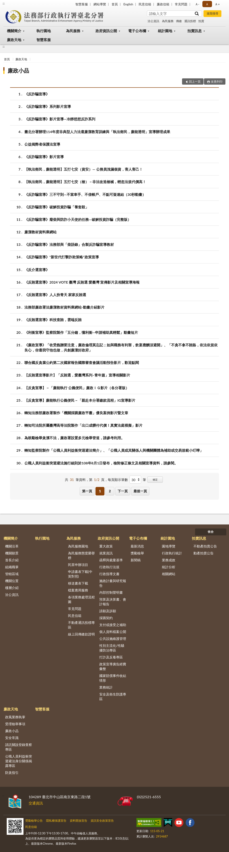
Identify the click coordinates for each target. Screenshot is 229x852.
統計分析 (168, 567)
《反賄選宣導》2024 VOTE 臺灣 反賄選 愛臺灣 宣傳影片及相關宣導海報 (82, 282)
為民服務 (168, 21)
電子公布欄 (137, 31)
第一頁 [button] (87, 491)
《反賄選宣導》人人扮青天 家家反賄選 (55, 294)
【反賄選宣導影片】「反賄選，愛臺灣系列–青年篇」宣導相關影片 (77, 375)
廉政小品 (18, 70)
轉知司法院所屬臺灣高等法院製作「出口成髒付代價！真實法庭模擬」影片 (83, 425)
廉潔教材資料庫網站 (40, 231)
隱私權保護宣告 (56, 820)
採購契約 (106, 618)
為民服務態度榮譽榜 (81, 555)
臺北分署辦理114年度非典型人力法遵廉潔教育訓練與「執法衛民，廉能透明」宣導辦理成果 (97, 131)
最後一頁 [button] (140, 491)
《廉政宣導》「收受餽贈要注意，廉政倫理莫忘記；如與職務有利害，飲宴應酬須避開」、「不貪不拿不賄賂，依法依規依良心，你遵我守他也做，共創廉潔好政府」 (121, 347)
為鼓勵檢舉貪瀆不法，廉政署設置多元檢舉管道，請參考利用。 (74, 437)
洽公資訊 (153, 21)
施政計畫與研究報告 (112, 583)
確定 (155, 479)
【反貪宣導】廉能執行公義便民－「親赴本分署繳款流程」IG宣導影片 (79, 400)
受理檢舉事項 (15, 724)
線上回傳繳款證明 (81, 634)
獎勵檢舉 (137, 553)
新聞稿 (136, 560)
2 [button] (110, 491)
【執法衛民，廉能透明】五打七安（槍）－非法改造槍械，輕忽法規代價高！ (85, 181)
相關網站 (168, 574)
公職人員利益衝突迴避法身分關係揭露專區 (18, 761)
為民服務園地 (78, 546)
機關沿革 (12, 546)
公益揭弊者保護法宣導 (42, 144)
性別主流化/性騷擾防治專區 (111, 647)
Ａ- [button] (197, 4)
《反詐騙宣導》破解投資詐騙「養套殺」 (56, 206)
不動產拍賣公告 (205, 546)
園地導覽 (168, 546)
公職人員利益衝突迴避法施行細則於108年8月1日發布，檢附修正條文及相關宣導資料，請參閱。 (101, 463)
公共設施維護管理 (112, 639)
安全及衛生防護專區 (112, 696)
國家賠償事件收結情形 (112, 678)
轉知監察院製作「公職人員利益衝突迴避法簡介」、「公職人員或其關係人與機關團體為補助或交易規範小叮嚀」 (113, 450)
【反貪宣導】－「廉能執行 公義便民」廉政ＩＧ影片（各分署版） (76, 387)
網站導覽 (99, 4)
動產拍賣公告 (203, 553)
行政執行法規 (109, 567)
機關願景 (12, 553)
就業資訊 (106, 553)
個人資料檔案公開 (112, 632)
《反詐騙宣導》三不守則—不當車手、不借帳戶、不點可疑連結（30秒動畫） (85, 194)
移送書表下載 (78, 583)
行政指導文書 (109, 574)
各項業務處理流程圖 (81, 599)
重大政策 (106, 546)
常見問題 (181, 4)
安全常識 (12, 738)
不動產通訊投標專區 (81, 624)
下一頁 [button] (123, 491)
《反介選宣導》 (36, 269)
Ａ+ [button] (217, 4)
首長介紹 (12, 560)
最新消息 (137, 546)
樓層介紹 (12, 588)
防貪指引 (12, 773)
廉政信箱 (163, 4)
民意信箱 (145, 4)
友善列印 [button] (217, 81)
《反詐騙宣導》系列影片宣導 (47, 106)
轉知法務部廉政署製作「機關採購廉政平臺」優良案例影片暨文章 (76, 412)
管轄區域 (12, 574)
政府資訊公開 (106, 31)
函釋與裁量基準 (111, 560)
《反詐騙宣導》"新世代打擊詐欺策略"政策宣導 (61, 256)
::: (3, 3)
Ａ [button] (207, 4)
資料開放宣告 (78, 820)
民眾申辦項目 (78, 565)
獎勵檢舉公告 (34, 820)
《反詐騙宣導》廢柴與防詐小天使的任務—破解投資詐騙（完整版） (77, 219)
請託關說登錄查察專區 (18, 747)
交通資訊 (36, 803)
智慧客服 (81, 4)
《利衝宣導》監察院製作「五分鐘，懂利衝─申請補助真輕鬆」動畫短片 (81, 332)
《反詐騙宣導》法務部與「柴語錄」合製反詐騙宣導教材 (69, 244)
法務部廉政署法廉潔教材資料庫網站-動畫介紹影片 (64, 307)
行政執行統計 (172, 553)
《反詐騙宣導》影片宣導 (44, 156)
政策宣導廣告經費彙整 (112, 666)
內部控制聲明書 (111, 592)
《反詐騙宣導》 (36, 93)
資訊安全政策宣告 (102, 820)
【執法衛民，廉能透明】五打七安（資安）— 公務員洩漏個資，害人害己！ (83, 169)
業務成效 (168, 560)
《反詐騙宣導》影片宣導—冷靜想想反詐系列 (59, 118)
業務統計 (106, 687)
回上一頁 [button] (195, 81)
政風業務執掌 (15, 717)
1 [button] (100, 491)
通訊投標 (190, 21)
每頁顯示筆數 (118, 480)
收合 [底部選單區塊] (211, 531)
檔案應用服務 (78, 590)
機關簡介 (14, 31)
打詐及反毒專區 (111, 657)
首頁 (115, 4)
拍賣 (201, 21)
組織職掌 (12, 567)
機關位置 (12, 581)
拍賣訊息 (194, 31)
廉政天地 (14, 40)
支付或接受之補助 (112, 625)
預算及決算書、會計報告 (112, 601)
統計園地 (165, 31)
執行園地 (43, 31)
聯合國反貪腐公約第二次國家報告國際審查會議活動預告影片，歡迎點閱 (81, 362)
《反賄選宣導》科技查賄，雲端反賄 (53, 319)
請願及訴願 (107, 611)
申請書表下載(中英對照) (80, 574)
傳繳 (179, 21)
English (128, 4)
